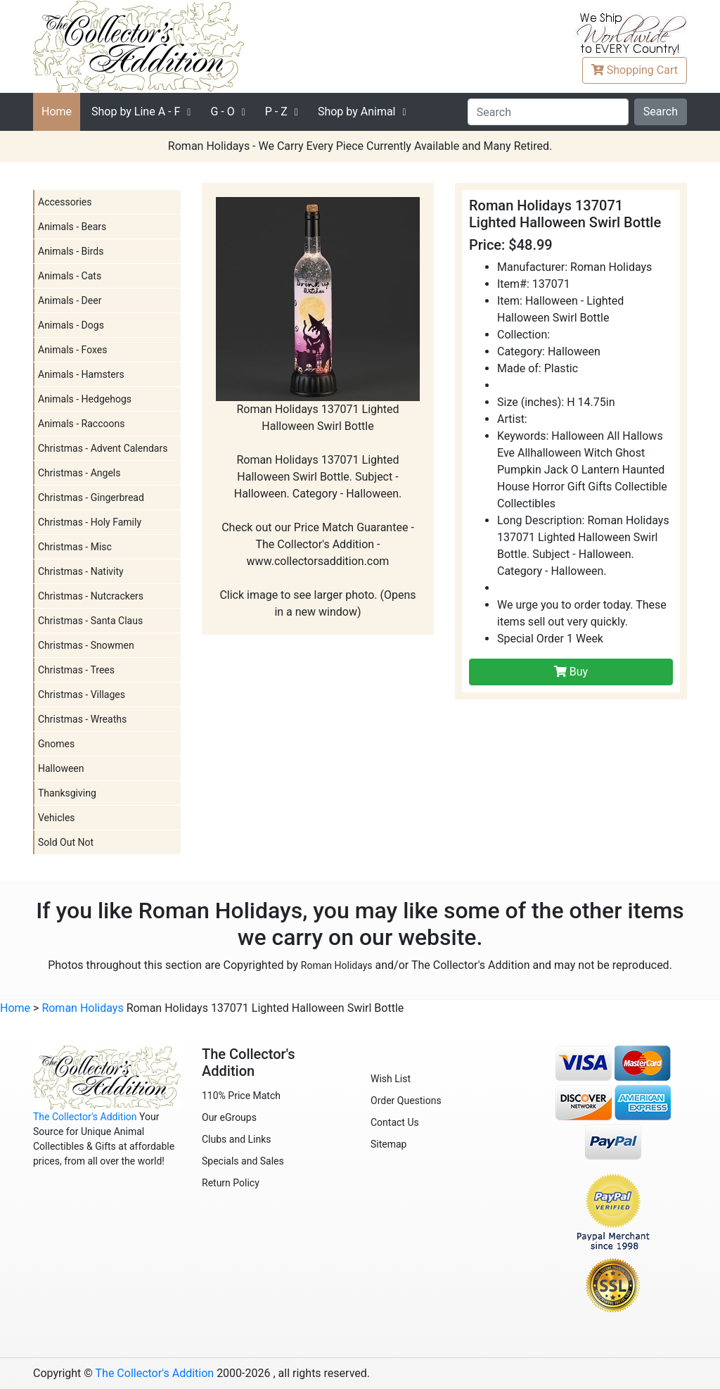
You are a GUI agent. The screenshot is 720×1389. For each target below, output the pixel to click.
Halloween (61, 768)
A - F (135, 111)
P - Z (276, 111)
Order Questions (406, 1100)
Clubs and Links (236, 1139)
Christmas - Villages (81, 694)
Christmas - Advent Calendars (102, 448)
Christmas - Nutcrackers (90, 596)
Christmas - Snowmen (86, 645)
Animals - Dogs (71, 325)
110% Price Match (241, 1095)
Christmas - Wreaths (82, 719)
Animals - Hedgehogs (84, 399)
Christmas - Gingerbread (91, 497)
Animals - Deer (69, 300)
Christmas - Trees (76, 670)
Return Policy (230, 1182)
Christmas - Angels (79, 472)
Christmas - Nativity (81, 571)
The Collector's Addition (85, 1116)
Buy (571, 671)
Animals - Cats (69, 275)
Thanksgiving (67, 793)
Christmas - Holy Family (89, 522)
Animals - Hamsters (81, 374)
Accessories (64, 202)
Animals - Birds (70, 251)
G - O (222, 111)
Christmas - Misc (75, 546)
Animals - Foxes (73, 349)
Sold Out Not (66, 842)
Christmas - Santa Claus (90, 620)
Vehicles (56, 817)
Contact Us (395, 1122)
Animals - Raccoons (81, 423)
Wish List (391, 1078)
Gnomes (56, 743)
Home (56, 111)
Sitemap (388, 1144)
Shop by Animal (357, 111)
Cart (634, 70)
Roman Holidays (337, 965)
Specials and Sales (243, 1161)
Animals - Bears (72, 226)
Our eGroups (229, 1117)
